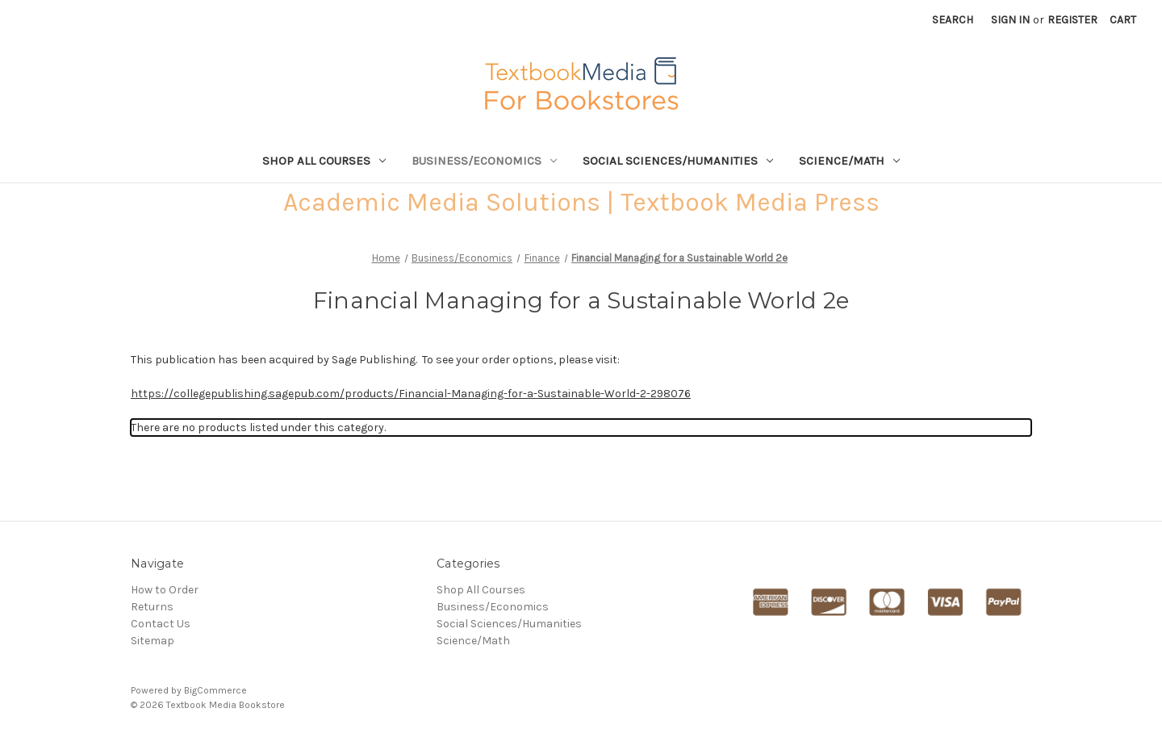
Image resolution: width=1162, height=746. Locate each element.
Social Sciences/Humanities (678, 160)
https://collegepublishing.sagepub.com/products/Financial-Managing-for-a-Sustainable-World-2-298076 (411, 393)
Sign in (1010, 20)
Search (952, 20)
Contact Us (160, 624)
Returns (152, 607)
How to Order (165, 590)
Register (1072, 20)
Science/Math (849, 160)
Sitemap (152, 641)
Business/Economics (484, 160)
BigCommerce (215, 690)
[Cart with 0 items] (1123, 20)
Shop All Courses (324, 160)
